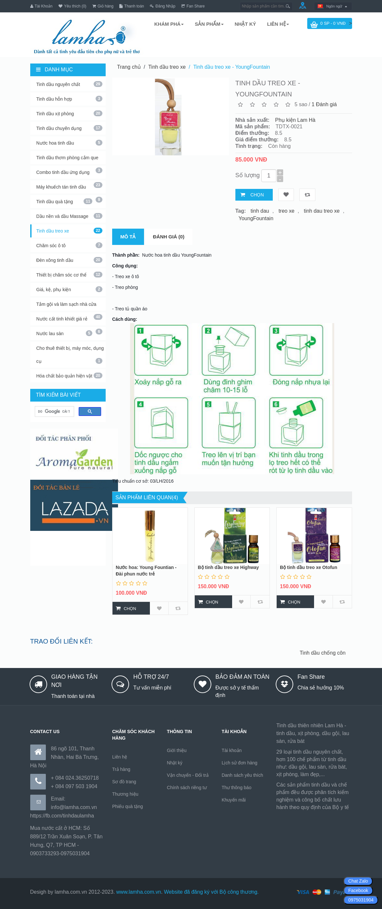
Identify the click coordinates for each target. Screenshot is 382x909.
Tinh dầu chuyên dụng (69, 128)
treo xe (287, 211)
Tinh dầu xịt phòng (69, 113)
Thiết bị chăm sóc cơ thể (69, 274)
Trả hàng (121, 769)
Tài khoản (232, 750)
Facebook (358, 890)
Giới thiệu (177, 750)
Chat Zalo (358, 881)
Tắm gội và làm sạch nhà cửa (69, 306)
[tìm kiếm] (54, 412)
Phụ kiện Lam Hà (295, 120)
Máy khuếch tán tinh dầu (69, 188)
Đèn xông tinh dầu (69, 260)
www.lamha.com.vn (138, 892)
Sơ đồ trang (124, 781)
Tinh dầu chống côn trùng (331, 653)
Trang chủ (129, 67)
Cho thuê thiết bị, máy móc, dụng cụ (70, 355)
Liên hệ (119, 757)
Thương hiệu (125, 794)
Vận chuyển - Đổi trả (187, 775)
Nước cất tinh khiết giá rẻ (69, 320)
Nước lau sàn (64, 333)
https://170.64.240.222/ (303, 815)
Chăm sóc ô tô (69, 245)
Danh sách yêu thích (242, 775)
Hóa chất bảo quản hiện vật (69, 375)
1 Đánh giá (324, 104)
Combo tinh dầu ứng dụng (69, 174)
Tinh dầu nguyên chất (69, 84)
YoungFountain (256, 218)
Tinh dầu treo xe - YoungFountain (231, 67)
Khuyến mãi (234, 799)
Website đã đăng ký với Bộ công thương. (211, 892)
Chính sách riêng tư (187, 787)
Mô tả (128, 236)
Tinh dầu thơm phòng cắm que (69, 159)
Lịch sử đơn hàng (239, 762)
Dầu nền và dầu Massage (69, 216)
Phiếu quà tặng (127, 806)
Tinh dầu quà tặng (64, 201)
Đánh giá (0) (169, 236)
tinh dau (260, 211)
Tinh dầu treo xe (69, 231)
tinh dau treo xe (321, 211)
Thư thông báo (237, 787)
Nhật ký (174, 762)
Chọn (257, 194)
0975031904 (361, 899)
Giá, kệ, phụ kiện (69, 289)
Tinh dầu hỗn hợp (69, 99)
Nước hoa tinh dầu (69, 143)
